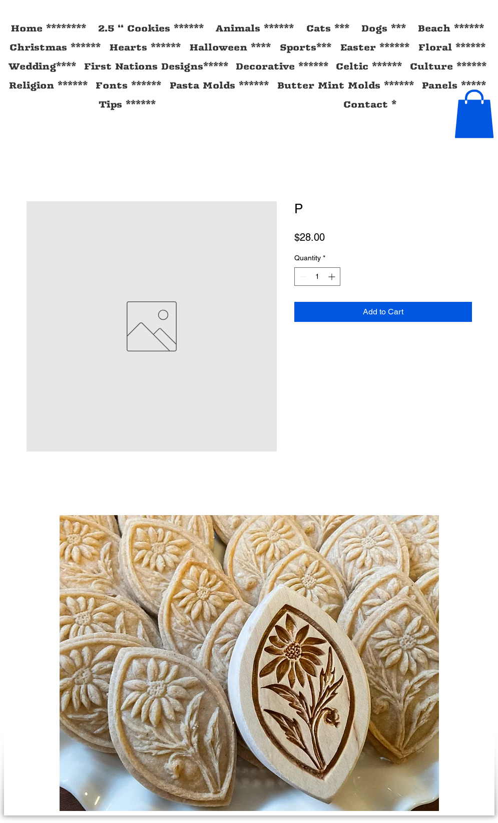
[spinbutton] (317, 276)
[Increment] (332, 276)
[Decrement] (302, 276)
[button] (474, 114)
